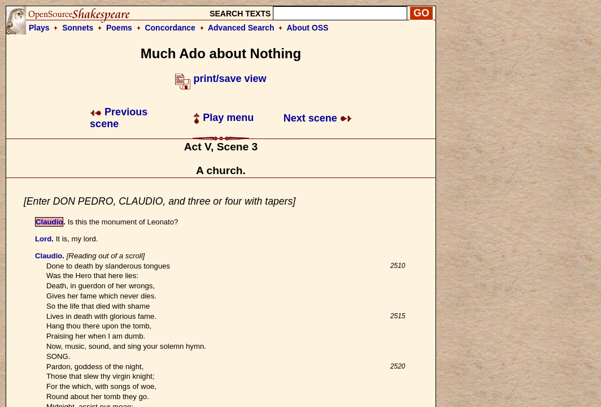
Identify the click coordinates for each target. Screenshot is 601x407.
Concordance (170, 27)
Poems (119, 27)
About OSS (308, 27)
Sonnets (77, 27)
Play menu (223, 117)
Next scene (318, 118)
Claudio (49, 222)
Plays (39, 27)
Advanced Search (241, 27)
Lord (43, 239)
